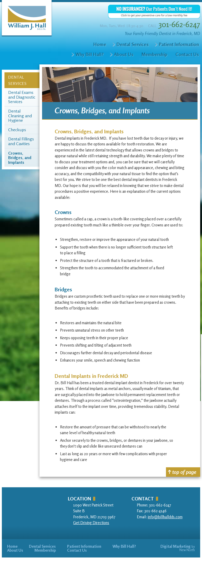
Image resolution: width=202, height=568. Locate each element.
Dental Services (133, 44)
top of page (182, 472)
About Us (123, 54)
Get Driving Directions (91, 522)
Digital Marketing (175, 546)
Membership (154, 54)
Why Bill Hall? (89, 54)
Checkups (17, 130)
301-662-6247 (179, 24)
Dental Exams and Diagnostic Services (21, 97)
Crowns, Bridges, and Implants (19, 158)
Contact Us (187, 54)
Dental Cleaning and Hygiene (20, 116)
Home (99, 44)
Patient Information (179, 44)
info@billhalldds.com (165, 516)
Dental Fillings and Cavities (21, 141)
